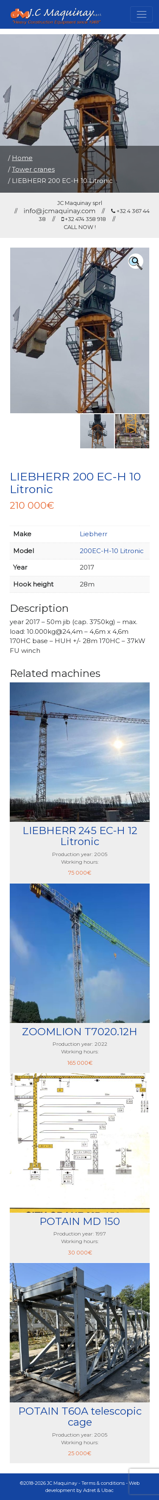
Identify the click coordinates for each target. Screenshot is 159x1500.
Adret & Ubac (98, 1490)
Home (22, 158)
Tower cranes (33, 169)
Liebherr (93, 534)
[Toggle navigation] (141, 14)
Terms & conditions (103, 1483)
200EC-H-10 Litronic (112, 551)
